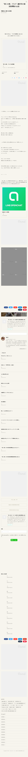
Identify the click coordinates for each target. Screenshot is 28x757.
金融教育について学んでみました (7, 396)
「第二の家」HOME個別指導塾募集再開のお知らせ (10, 461)
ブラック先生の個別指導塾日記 (19, 707)
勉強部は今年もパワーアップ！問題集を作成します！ (10, 442)
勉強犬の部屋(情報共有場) (14, 509)
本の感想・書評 (5, 709)
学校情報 (10, 707)
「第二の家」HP (14, 504)
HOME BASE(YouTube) (14, 514)
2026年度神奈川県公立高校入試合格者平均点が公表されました (16, 621)
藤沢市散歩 (18, 705)
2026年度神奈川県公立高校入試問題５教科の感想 (14, 631)
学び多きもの (5, 711)
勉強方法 (12, 711)
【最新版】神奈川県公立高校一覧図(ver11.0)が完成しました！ (16, 590)
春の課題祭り (3, 405)
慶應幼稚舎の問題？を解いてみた (12, 595)
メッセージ (4, 713)
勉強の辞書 (4, 705)
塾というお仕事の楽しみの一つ (6, 414)
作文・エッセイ (19, 709)
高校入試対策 (11, 705)
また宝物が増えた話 (4, 377)
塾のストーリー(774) (3, 176)
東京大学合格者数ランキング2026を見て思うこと (14, 636)
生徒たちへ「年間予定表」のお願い (7, 368)
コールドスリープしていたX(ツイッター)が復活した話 (11, 424)
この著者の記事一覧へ (23, 352)
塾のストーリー (12, 713)
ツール (12, 709)
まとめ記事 (4, 707)
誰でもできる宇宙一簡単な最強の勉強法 (9, 715)
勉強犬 (7, 340)
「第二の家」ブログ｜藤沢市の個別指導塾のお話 (14, 5)
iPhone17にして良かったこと (6, 359)
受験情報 (18, 711)
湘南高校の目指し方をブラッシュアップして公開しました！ (12, 433)
